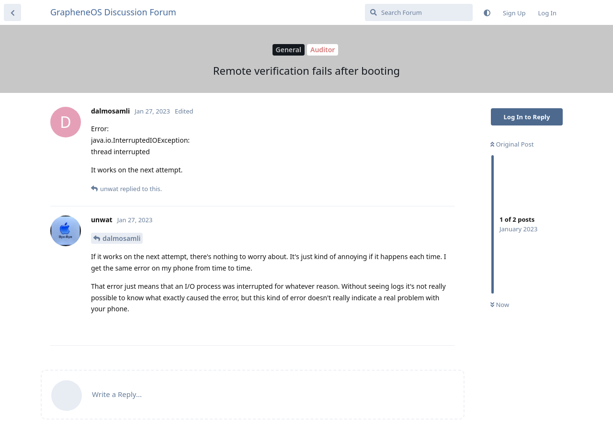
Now (499, 304)
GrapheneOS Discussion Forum (113, 12)
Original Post (512, 144)
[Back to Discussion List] (12, 12)
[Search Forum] (419, 12)
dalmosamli (121, 238)
